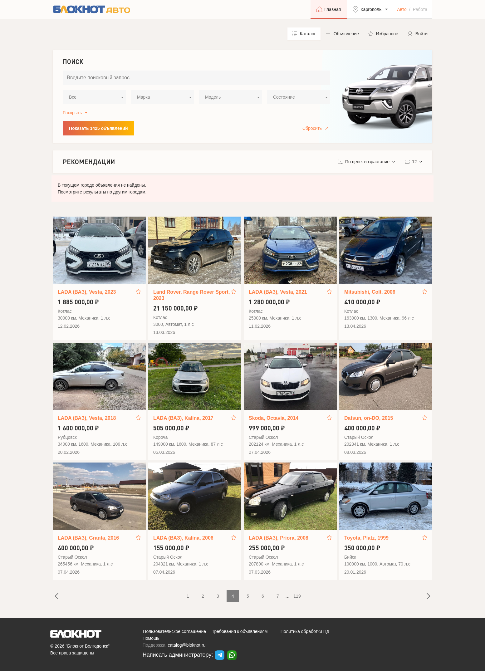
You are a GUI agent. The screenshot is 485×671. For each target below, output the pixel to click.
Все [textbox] (72, 97)
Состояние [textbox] (284, 97)
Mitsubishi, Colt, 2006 (369, 292)
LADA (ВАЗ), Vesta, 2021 (278, 292)
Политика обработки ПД (305, 631)
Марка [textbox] (143, 97)
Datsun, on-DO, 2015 (368, 418)
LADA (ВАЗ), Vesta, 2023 (87, 292)
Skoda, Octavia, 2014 (273, 418)
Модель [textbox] (213, 97)
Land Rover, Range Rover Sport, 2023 (191, 295)
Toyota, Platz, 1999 (366, 538)
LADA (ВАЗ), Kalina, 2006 (183, 538)
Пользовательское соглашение (174, 631)
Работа (420, 9)
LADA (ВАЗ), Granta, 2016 (88, 538)
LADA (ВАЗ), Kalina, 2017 (183, 418)
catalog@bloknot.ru (187, 645)
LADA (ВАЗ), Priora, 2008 (278, 538)
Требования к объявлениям (240, 631)
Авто (402, 9)
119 (297, 596)
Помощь (151, 638)
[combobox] (94, 97)
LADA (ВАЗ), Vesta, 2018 (87, 418)
